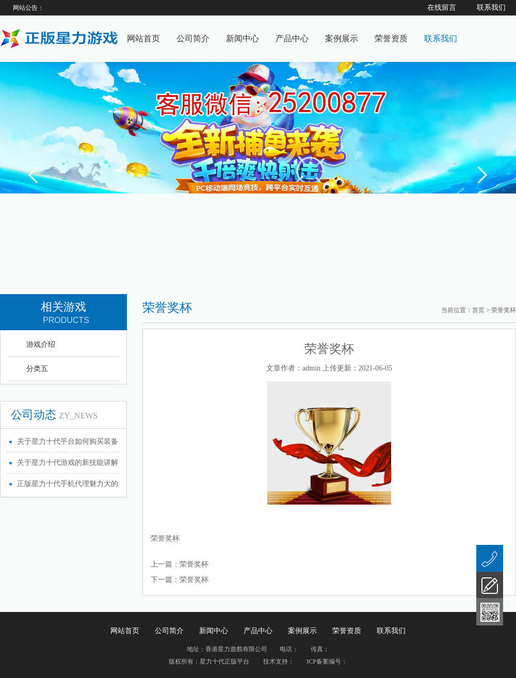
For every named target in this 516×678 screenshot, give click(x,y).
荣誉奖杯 (194, 564)
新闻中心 (242, 38)
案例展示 (341, 38)
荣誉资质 (391, 38)
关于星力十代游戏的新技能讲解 (67, 462)
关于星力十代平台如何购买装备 (67, 441)
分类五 (37, 369)
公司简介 (192, 38)
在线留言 (441, 7)
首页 (478, 310)
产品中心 (292, 38)
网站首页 (143, 38)
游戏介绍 (40, 344)
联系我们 (440, 38)
